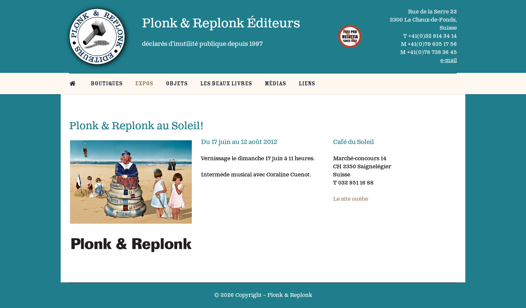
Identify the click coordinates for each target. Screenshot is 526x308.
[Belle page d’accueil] (74, 83)
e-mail (448, 60)
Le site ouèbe (350, 199)
